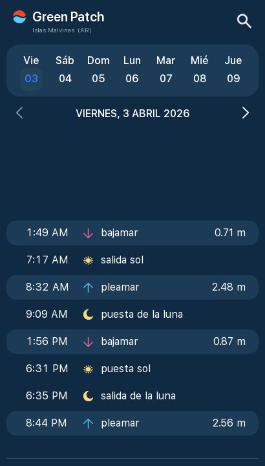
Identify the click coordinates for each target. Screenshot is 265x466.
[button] (19, 114)
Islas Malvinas (53, 30)
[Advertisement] (132, 166)
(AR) (85, 30)
